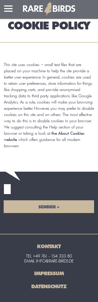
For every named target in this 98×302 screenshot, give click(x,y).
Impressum (49, 273)
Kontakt (49, 246)
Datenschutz (49, 286)
